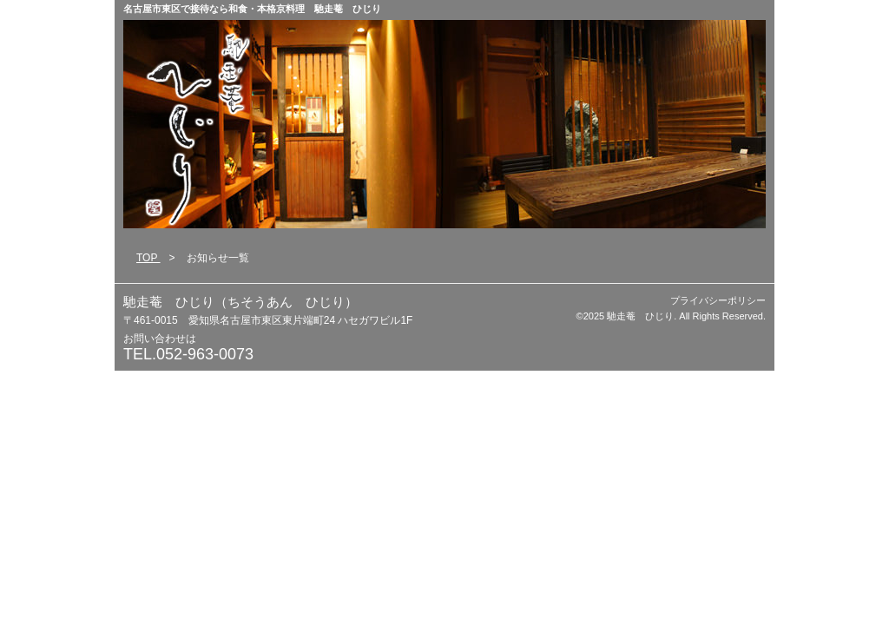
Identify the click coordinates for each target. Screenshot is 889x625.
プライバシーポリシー (718, 300)
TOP (148, 258)
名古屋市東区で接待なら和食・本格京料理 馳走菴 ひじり (252, 8)
